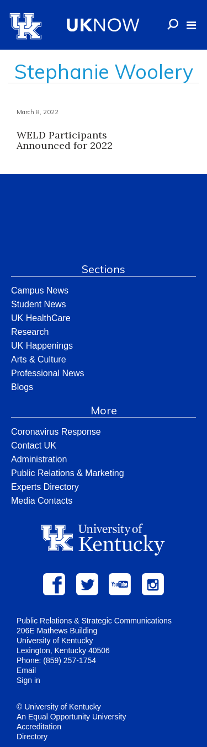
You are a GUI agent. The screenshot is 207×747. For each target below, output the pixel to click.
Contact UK (33, 445)
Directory (32, 736)
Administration (39, 459)
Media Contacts (41, 500)
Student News (38, 304)
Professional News (47, 373)
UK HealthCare (41, 318)
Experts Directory (45, 487)
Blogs (22, 387)
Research (30, 332)
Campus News (39, 290)
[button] (191, 25)
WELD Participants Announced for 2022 (65, 140)
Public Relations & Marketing (67, 473)
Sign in (28, 680)
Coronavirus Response (56, 431)
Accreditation (39, 726)
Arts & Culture (38, 359)
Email (26, 670)
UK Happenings (42, 345)
